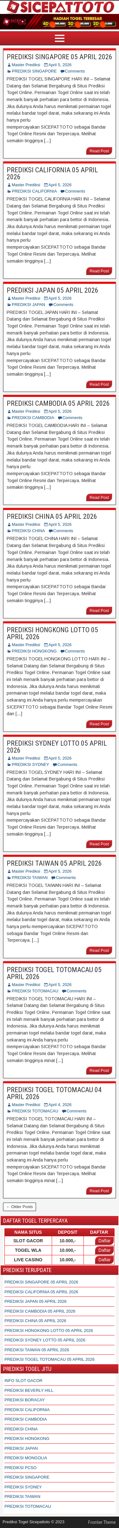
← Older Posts (19, 1206)
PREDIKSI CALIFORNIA (34, 191)
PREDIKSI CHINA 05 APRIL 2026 (52, 516)
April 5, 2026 (60, 64)
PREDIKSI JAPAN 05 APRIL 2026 (52, 290)
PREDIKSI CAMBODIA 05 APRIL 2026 (58, 403)
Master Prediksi (26, 64)
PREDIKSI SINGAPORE (34, 71)
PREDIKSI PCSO (20, 1467)
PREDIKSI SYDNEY (30, 764)
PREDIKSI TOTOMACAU (35, 991)
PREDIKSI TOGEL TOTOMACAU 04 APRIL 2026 (54, 1093)
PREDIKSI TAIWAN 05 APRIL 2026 (54, 863)
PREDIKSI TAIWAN (30, 877)
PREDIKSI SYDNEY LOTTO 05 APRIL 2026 (57, 746)
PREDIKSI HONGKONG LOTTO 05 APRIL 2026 (52, 633)
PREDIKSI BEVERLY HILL (28, 1390)
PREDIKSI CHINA (28, 530)
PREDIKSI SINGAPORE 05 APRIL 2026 (59, 57)
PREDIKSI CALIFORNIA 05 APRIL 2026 (52, 173)
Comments (75, 71)
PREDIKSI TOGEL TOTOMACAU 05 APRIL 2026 (54, 973)
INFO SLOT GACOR (23, 1380)
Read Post (99, 151)
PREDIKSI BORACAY (24, 1399)
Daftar (104, 1240)
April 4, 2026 (60, 1104)
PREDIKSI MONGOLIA (25, 1457)
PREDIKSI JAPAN (28, 304)
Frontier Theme (102, 1522)
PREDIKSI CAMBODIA (33, 417)
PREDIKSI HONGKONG (34, 651)
